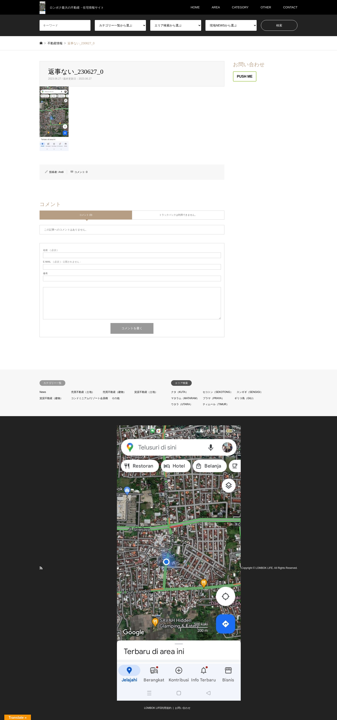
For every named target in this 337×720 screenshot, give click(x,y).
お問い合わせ (182, 707)
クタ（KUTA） (179, 392)
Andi (61, 172)
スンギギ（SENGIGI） (250, 392)
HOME (195, 7)
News (43, 392)
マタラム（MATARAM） (185, 398)
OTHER (265, 7)
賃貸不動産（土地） (146, 392)
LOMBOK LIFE (264, 567)
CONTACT (290, 7)
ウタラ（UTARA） (182, 404)
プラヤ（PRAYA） (213, 398)
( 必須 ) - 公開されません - (62, 262)
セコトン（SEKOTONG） (218, 392)
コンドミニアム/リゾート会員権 (89, 398)
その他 (115, 398)
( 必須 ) (50, 250)
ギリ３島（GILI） (244, 398)
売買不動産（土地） (82, 392)
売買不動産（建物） (114, 392)
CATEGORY (240, 7)
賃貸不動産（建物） (51, 398)
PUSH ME (245, 76)
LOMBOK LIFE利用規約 (158, 707)
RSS (41, 567)
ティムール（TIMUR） (216, 404)
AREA (216, 7)
